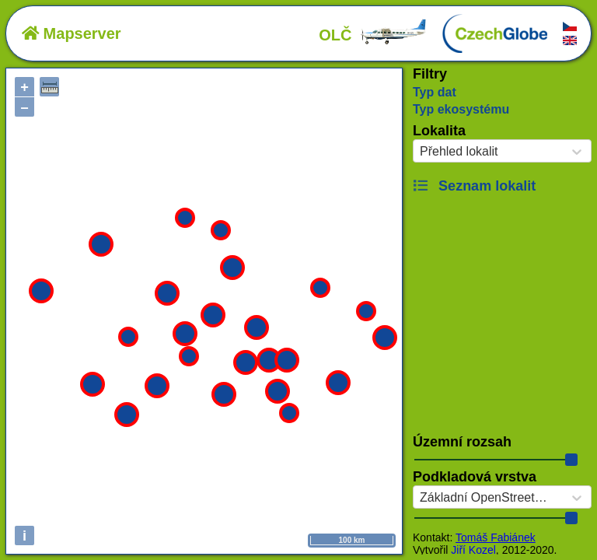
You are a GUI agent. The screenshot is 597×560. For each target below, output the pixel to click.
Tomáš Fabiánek (496, 537)
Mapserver (71, 33)
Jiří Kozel (473, 550)
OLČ (373, 35)
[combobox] (419, 152)
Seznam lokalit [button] (474, 186)
